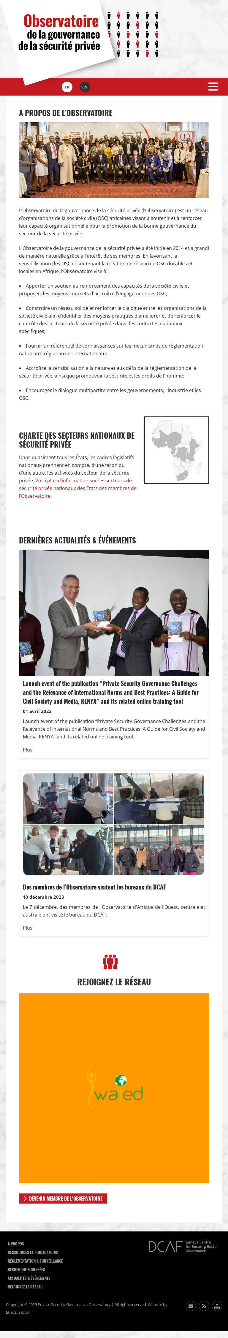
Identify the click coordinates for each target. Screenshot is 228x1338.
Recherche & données (26, 1269)
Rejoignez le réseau (25, 1286)
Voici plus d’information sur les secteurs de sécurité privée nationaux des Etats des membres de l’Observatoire (78, 488)
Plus (27, 749)
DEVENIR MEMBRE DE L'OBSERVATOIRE (65, 1199)
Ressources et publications (33, 1252)
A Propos (16, 1243)
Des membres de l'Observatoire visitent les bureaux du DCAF (94, 887)
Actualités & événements (29, 1278)
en (85, 87)
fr (67, 87)
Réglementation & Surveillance (35, 1261)
